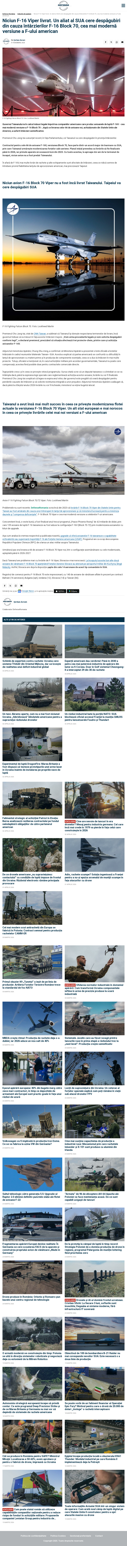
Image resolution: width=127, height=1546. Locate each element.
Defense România (8, 14)
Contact (99, 1536)
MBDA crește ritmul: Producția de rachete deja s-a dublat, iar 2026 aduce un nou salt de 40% (31, 1039)
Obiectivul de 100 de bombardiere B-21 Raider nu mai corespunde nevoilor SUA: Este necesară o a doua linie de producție (92, 1356)
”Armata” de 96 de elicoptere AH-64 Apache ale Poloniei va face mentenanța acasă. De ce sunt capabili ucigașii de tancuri (92, 1196)
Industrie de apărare (24, 14)
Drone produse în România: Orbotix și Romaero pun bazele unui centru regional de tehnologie (31, 1298)
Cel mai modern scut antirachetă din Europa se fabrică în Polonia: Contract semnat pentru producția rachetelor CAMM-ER (32, 930)
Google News (28, 591)
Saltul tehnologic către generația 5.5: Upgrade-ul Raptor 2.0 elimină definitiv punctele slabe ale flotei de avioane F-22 (31, 1196)
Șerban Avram (19, 40)
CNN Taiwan (40, 333)
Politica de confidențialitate (33, 1536)
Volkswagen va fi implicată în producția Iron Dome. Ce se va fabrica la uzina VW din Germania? (31, 1143)
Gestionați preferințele (80, 1536)
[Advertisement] (95, 753)
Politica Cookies (58, 1536)
